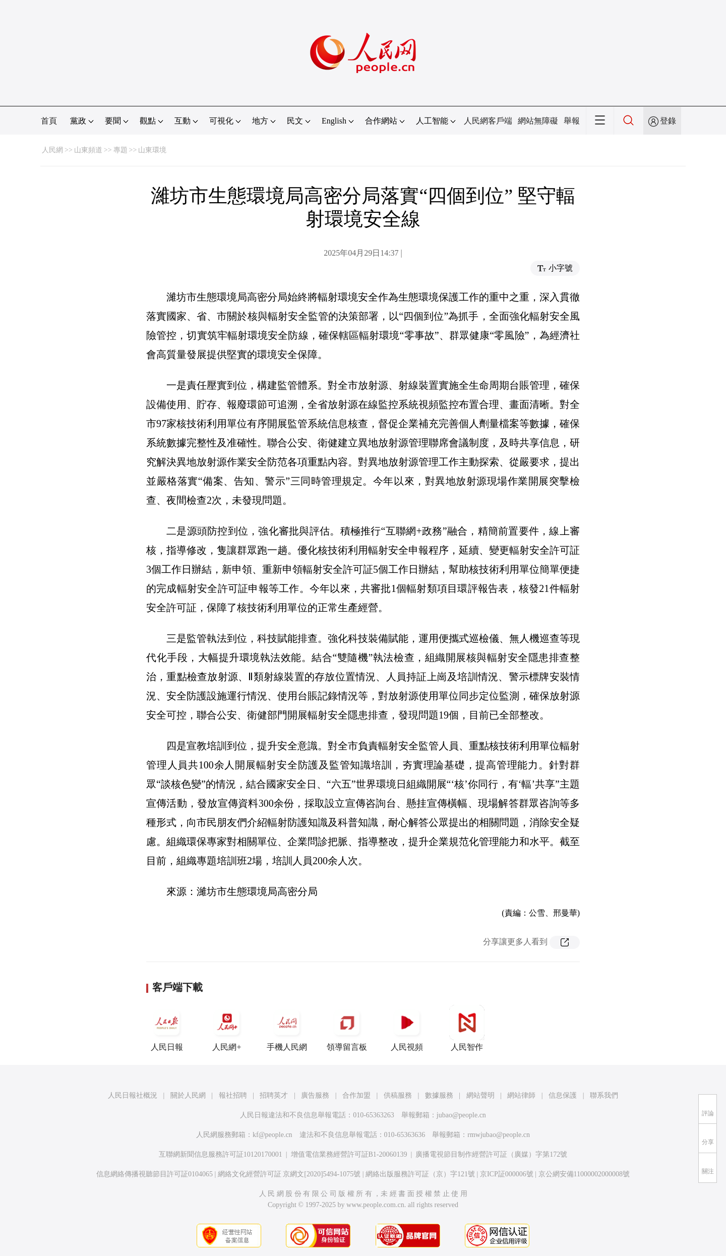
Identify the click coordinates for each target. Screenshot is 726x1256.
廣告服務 (315, 1095)
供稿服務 (398, 1095)
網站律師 (521, 1095)
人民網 (52, 150)
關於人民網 (188, 1095)
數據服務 (439, 1095)
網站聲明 (480, 1095)
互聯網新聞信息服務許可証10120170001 (220, 1154)
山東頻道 (88, 150)
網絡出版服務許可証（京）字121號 (420, 1174)
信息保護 (563, 1095)
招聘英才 (274, 1095)
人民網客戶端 (488, 120)
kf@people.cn (272, 1135)
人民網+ (227, 1028)
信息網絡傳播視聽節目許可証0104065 (154, 1174)
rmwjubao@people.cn (498, 1135)
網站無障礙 (538, 120)
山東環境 (152, 150)
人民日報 (167, 1028)
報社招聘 (233, 1095)
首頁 (49, 120)
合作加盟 (356, 1095)
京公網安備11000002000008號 (584, 1174)
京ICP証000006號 (506, 1174)
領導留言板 (347, 1028)
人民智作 (467, 1028)
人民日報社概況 (132, 1095)
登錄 (668, 120)
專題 (120, 150)
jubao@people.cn (461, 1115)
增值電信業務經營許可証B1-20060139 (349, 1154)
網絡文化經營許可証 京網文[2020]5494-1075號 (289, 1174)
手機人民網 (287, 1028)
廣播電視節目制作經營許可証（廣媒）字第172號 (491, 1154)
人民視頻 (407, 1028)
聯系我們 (604, 1095)
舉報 (572, 120)
